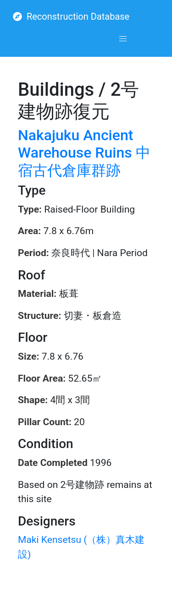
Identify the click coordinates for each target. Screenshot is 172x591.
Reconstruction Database (71, 16)
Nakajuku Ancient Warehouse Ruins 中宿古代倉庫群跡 (84, 152)
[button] (123, 39)
